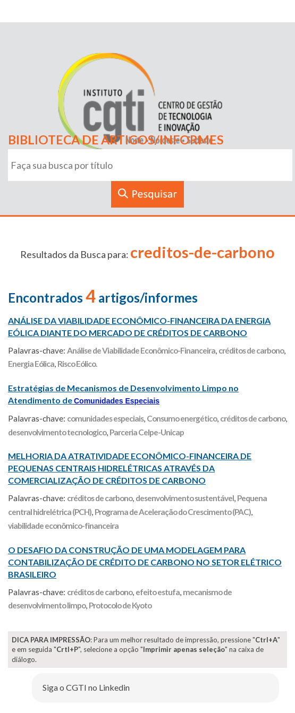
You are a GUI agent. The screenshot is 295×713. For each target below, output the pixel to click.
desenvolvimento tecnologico (57, 432)
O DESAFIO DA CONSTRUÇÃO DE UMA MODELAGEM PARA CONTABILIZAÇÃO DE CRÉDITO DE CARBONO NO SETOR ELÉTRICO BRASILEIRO (145, 562)
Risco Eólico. (77, 363)
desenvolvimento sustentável (185, 498)
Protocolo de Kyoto (120, 605)
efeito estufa (158, 592)
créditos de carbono (251, 350)
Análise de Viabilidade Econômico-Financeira (141, 350)
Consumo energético (182, 418)
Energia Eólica (31, 363)
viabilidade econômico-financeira (63, 525)
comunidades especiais (105, 418)
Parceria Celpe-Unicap (146, 432)
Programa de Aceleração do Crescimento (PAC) (173, 512)
